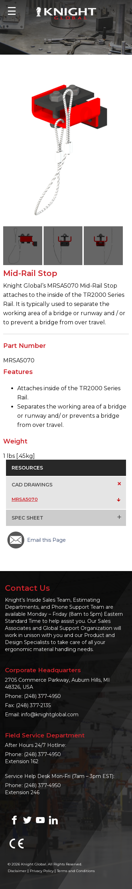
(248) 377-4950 (42, 696)
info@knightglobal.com (49, 714)
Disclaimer (17, 871)
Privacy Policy (42, 871)
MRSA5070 (25, 499)
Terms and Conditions (76, 871)
